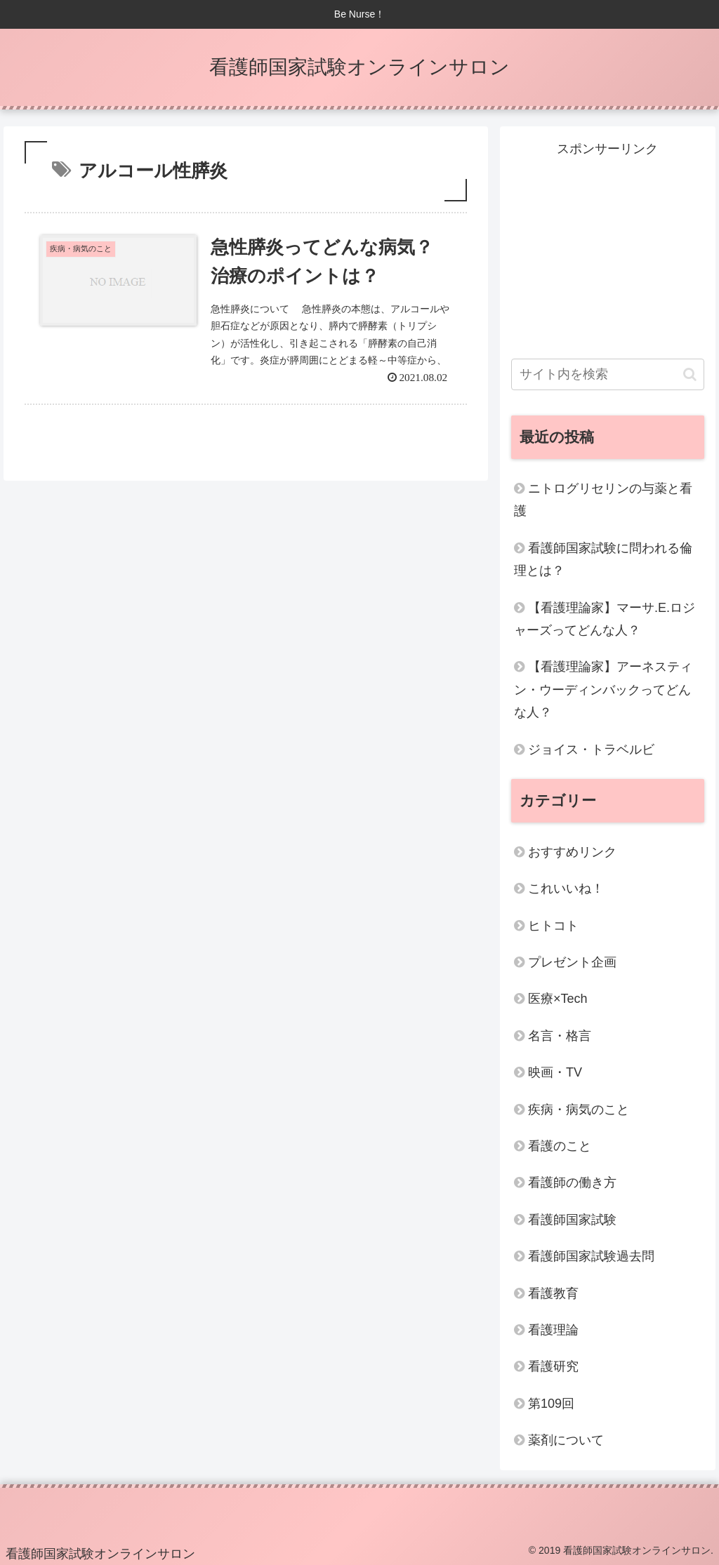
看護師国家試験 (572, 1220)
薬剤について (566, 1440)
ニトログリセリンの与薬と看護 (603, 499)
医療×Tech (558, 999)
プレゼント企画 (572, 962)
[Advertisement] (607, 248)
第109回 (551, 1404)
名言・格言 (559, 1036)
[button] (690, 374)
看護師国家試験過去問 (591, 1256)
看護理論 (553, 1330)
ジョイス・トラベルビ (591, 749)
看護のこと (559, 1146)
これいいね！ (566, 888)
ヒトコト (553, 926)
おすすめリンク (572, 852)
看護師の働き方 (572, 1183)
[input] (607, 374)
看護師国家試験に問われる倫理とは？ (603, 559)
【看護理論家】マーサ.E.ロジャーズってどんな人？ (604, 619)
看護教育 (553, 1293)
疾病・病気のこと (578, 1110)
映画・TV (555, 1072)
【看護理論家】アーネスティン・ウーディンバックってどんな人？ (603, 689)
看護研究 (553, 1366)
